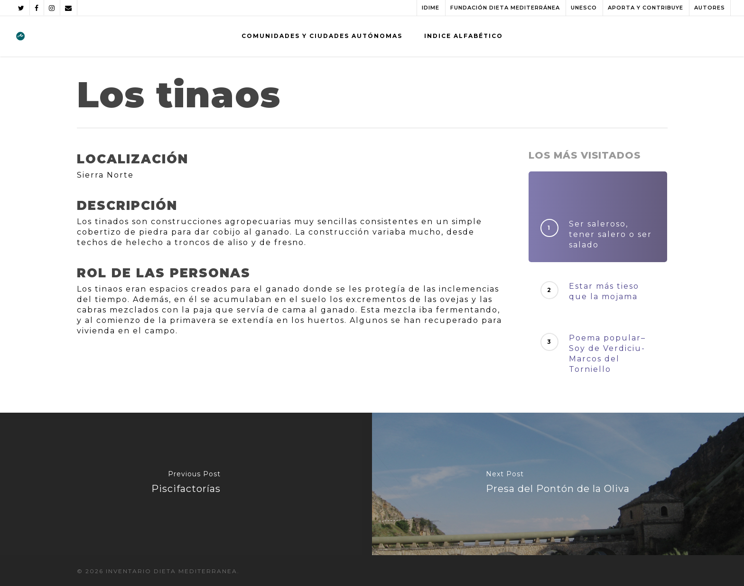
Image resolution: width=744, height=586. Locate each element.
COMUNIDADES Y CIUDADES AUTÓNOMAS (322, 35)
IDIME (430, 7)
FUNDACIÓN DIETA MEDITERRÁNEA (505, 7)
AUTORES (709, 7)
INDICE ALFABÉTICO (463, 35)
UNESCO (584, 7)
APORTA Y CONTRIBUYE (645, 7)
